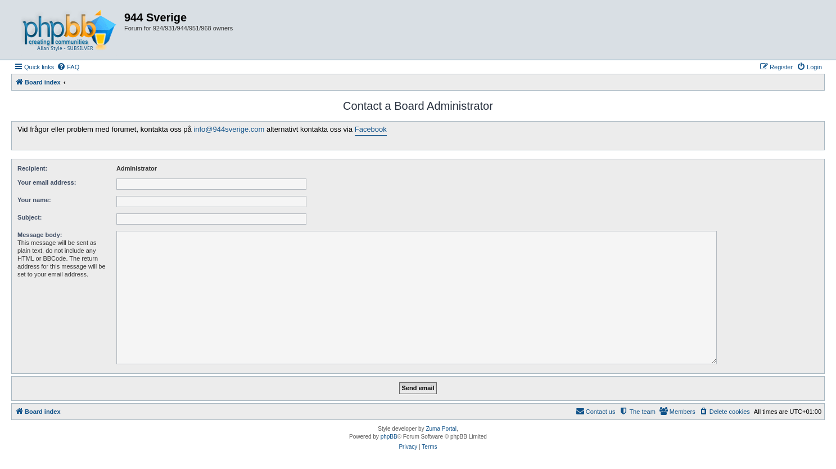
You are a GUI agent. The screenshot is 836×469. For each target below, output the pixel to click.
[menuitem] (68, 67)
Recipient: (32, 168)
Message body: (39, 234)
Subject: (29, 217)
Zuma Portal (441, 429)
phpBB (389, 437)
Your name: (34, 199)
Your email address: (46, 182)
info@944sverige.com (228, 129)
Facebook (371, 129)
